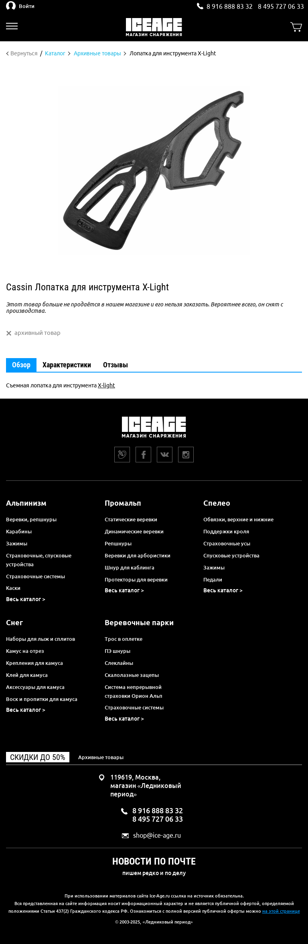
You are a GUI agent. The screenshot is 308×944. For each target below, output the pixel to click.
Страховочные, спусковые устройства (38, 560)
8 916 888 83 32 (230, 6)
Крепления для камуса (34, 663)
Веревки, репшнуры (31, 519)
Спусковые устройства (231, 555)
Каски (13, 588)
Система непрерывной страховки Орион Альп (133, 691)
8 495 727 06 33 (281, 6)
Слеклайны (119, 663)
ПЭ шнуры (117, 651)
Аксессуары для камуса (35, 687)
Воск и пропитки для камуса (41, 699)
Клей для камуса (27, 675)
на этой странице (281, 911)
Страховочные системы (35, 576)
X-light (106, 385)
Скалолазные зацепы (132, 675)
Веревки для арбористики (137, 555)
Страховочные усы (226, 543)
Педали (212, 579)
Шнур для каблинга (129, 567)
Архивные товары (101, 757)
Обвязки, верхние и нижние (238, 519)
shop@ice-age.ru (157, 835)
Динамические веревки (134, 531)
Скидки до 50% (37, 757)
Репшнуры (118, 543)
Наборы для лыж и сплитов (40, 639)
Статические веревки (131, 519)
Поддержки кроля (226, 531)
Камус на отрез (25, 651)
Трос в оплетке (123, 639)
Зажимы (16, 543)
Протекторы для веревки (136, 579)
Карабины (19, 531)
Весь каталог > (25, 599)
